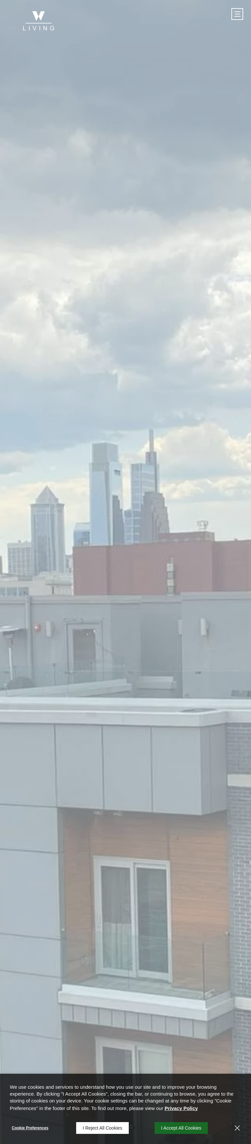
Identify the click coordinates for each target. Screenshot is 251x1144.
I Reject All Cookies (102, 1128)
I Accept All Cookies (181, 1128)
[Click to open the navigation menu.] (237, 14)
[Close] (237, 1128)
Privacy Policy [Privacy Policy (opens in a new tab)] (181, 1108)
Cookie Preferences (30, 1128)
